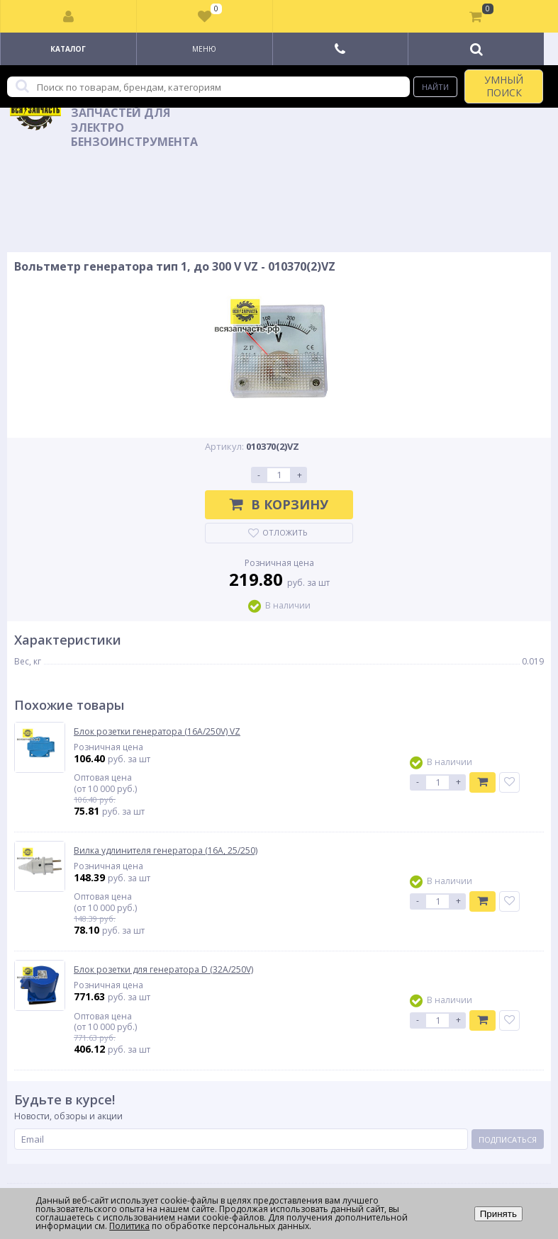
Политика (129, 1226)
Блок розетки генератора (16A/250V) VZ (157, 731)
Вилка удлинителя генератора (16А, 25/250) (165, 850)
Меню (204, 49)
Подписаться (508, 1139)
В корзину (279, 504)
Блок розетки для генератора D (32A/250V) (163, 969)
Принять (498, 1214)
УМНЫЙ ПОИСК (503, 86)
